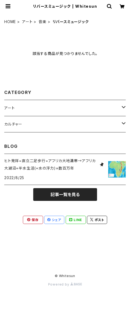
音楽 (43, 21)
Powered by (65, 284)
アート (27, 21)
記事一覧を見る (65, 194)
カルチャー (13, 124)
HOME (10, 21)
